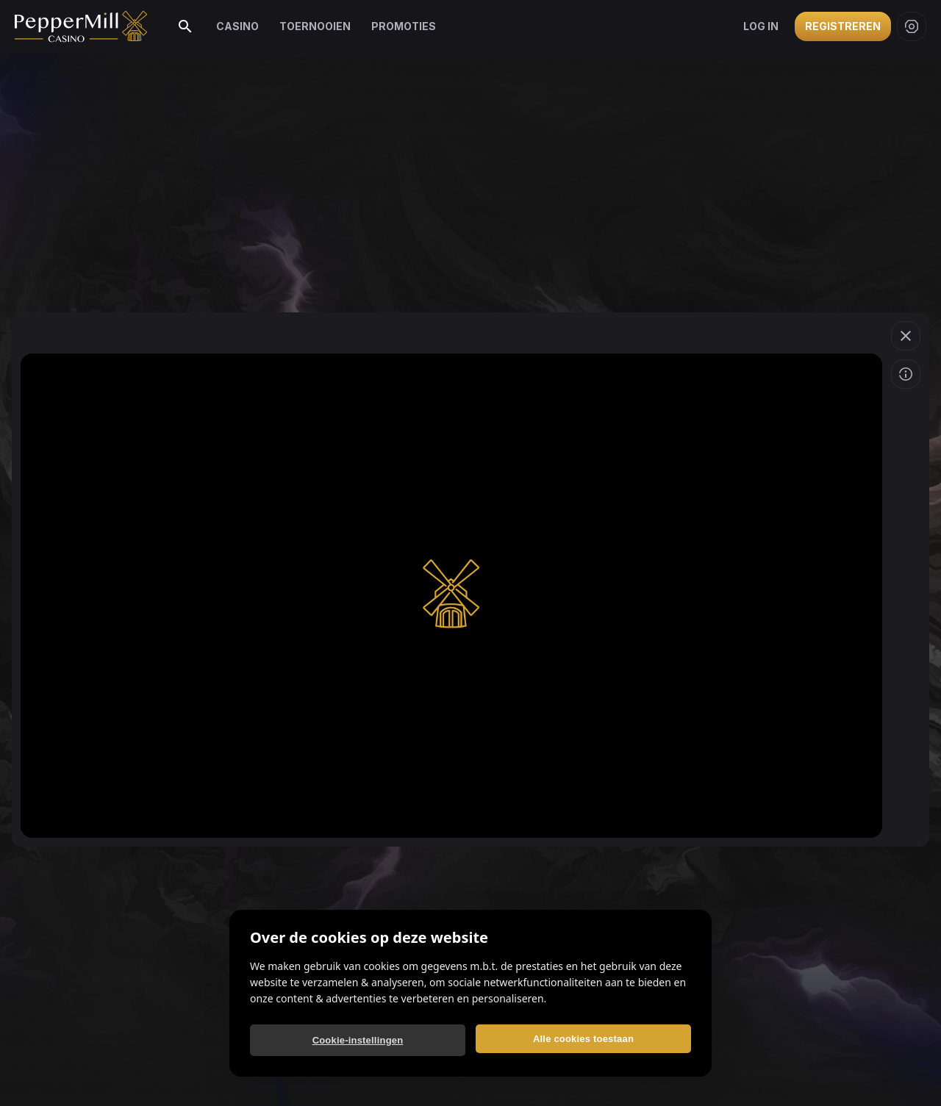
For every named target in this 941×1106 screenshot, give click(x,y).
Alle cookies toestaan (583, 1038)
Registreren (843, 26)
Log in (761, 26)
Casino (237, 26)
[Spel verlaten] (905, 336)
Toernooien (315, 26)
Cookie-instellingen (358, 1040)
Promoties (403, 26)
